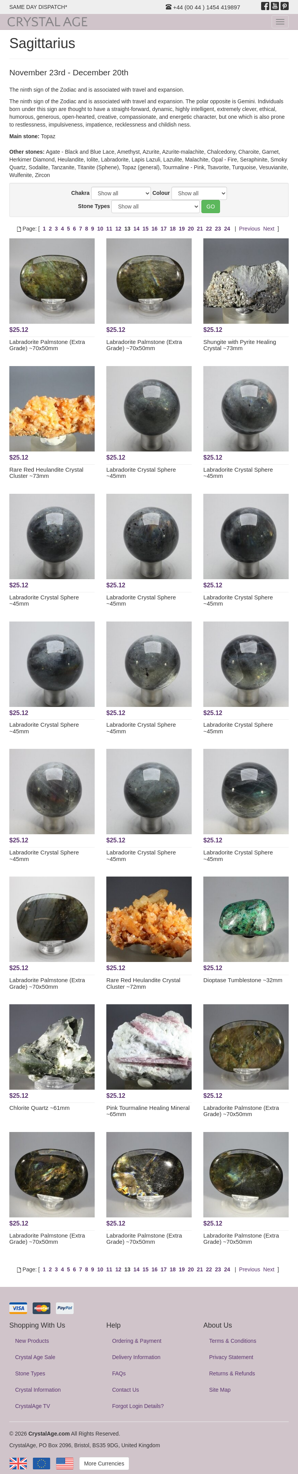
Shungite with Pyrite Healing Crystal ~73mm (239, 345)
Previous (249, 229)
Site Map (219, 1390)
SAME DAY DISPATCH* (38, 7)
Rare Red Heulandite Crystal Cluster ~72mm (143, 983)
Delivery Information (136, 1357)
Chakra (80, 193)
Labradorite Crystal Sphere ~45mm (141, 472)
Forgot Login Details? (138, 1406)
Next (268, 229)
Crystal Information (38, 1390)
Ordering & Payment (136, 1341)
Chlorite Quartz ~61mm (39, 1107)
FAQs (119, 1373)
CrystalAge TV (32, 1406)
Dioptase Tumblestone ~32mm (242, 980)
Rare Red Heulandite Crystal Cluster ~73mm (46, 472)
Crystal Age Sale (35, 1357)
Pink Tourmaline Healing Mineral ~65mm (148, 1111)
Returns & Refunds (232, 1373)
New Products (32, 1341)
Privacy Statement (231, 1357)
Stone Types (94, 206)
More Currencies (104, 1463)
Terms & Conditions (232, 1341)
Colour (161, 193)
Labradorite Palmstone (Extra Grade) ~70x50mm (47, 345)
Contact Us (125, 1390)
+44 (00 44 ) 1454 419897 (203, 7)
